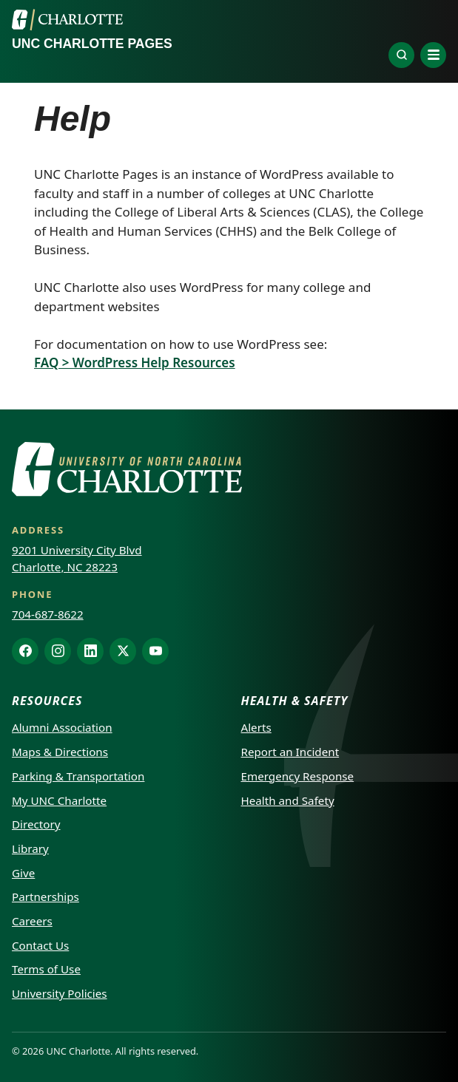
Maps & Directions (60, 751)
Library (30, 848)
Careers (32, 920)
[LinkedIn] (90, 651)
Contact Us (40, 945)
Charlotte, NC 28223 (65, 566)
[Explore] (401, 55)
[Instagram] (57, 651)
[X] (123, 651)
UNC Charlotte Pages (92, 43)
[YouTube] (155, 651)
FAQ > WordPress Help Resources (134, 362)
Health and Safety (287, 800)
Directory (36, 824)
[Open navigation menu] (433, 55)
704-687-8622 (48, 614)
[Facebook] (25, 651)
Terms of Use (46, 969)
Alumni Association (62, 727)
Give (23, 872)
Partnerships (45, 896)
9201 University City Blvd (77, 549)
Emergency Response (297, 776)
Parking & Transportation (78, 776)
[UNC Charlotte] (67, 20)
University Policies (59, 993)
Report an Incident (290, 751)
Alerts (256, 727)
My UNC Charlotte (59, 800)
